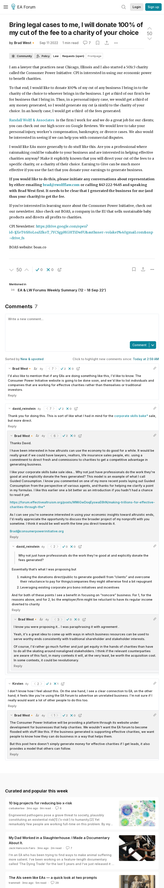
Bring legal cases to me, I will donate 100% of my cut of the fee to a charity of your (76, 28)
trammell (14, 882)
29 (54, 883)
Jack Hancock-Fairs (22, 848)
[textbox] (81, 327)
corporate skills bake (130, 416)
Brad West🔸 (24, 43)
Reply (12, 395)
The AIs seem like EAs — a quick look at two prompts (53, 877)
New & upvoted (32, 359)
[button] (39, 269)
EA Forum (24, 7)
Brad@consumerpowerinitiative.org (37, 531)
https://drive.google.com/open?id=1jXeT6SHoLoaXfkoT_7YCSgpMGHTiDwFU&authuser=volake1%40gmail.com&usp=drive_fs (81, 232)
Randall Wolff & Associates (32, 120)
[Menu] (6, 7)
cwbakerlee (17, 808)
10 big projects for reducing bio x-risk (40, 803)
